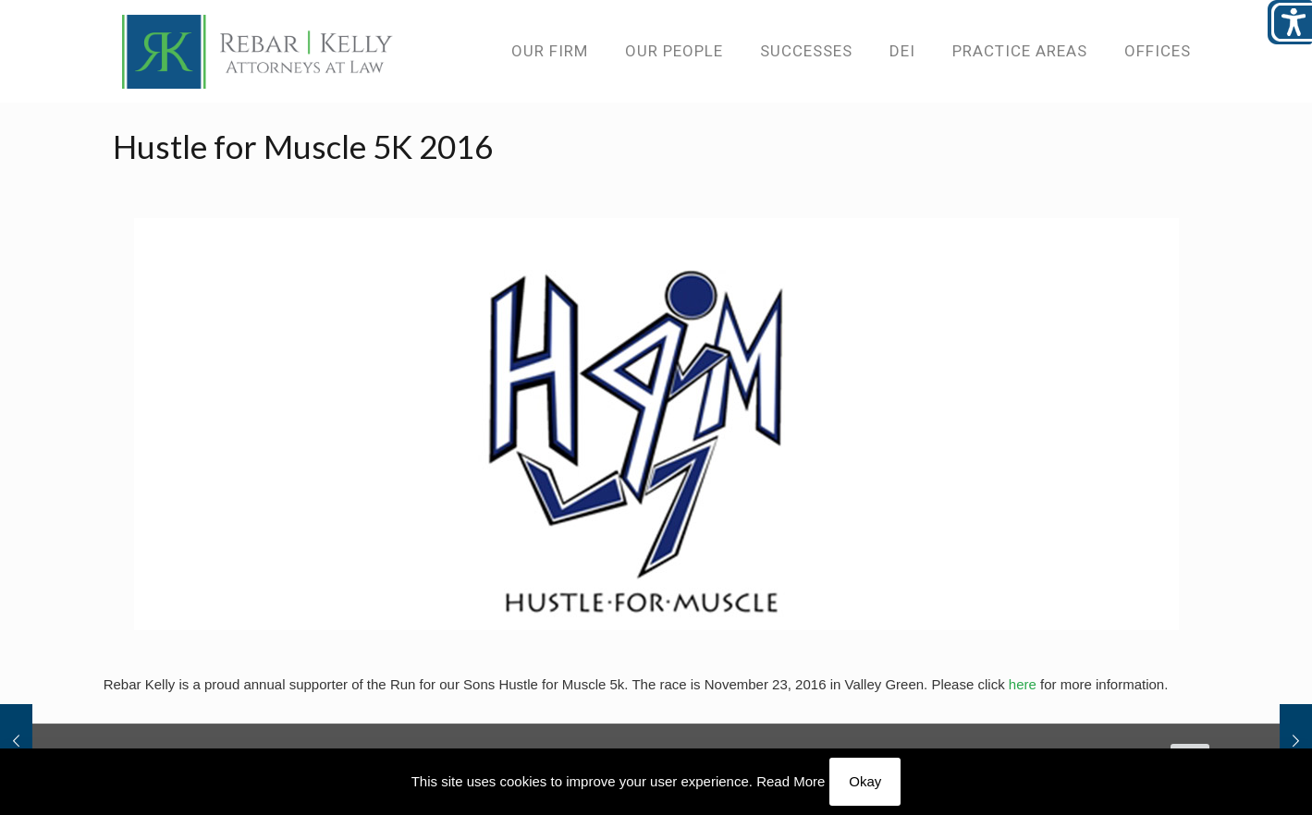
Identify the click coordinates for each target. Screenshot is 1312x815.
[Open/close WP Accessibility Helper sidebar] (1290, 22)
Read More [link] (790, 781)
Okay (865, 781)
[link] (258, 51)
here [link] (1022, 684)
